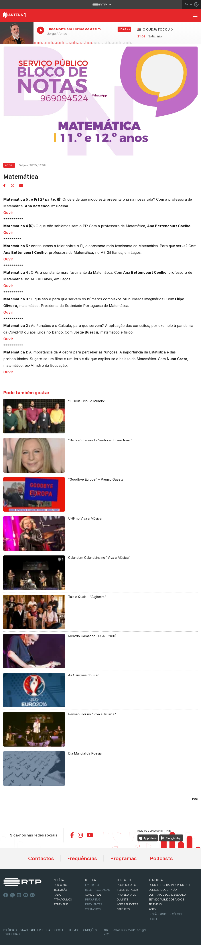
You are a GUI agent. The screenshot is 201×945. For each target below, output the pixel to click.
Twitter (12, 895)
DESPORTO (60, 885)
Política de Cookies (52, 930)
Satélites (123, 909)
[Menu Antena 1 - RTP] (197, 15)
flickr (32, 895)
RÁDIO (57, 894)
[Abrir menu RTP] (100, 4)
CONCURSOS (93, 894)
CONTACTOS (124, 880)
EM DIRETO (92, 885)
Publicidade (12, 934)
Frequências (82, 858)
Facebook (5, 895)
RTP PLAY (90, 880)
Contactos (41, 858)
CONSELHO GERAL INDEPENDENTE (170, 885)
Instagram (19, 895)
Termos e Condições (83, 930)
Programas (123, 858)
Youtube (25, 895)
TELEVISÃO (60, 890)
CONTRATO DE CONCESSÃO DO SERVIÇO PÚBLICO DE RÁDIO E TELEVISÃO (167, 899)
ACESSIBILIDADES (127, 904)
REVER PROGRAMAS (97, 890)
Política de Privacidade (19, 930)
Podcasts (161, 858)
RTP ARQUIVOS (63, 899)
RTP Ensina (61, 904)
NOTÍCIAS (59, 880)
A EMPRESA (156, 880)
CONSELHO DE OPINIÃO (163, 890)
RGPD (152, 909)
